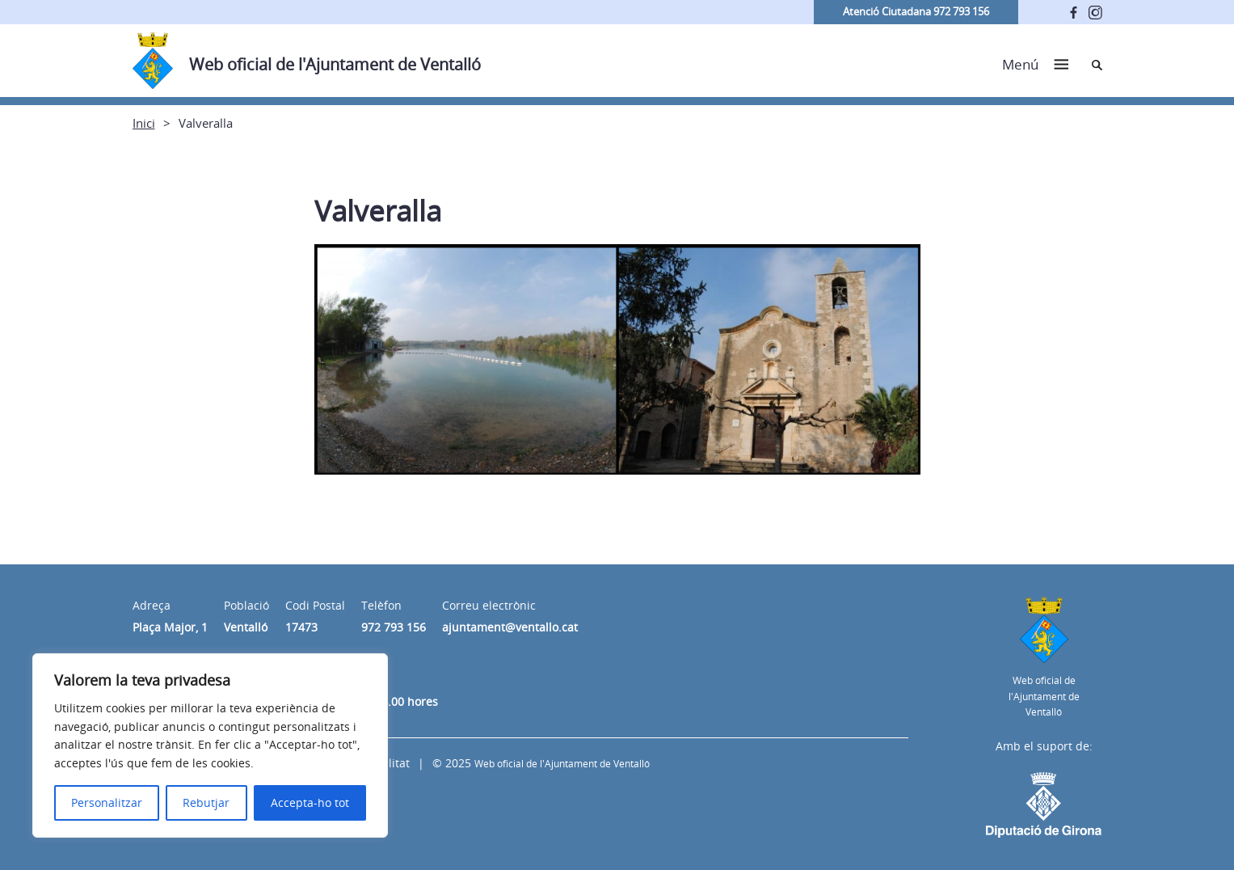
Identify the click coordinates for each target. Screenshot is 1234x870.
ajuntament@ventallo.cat (510, 627)
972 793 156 (393, 627)
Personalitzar (106, 802)
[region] (210, 745)
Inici (144, 123)
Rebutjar (206, 802)
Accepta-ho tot (310, 802)
